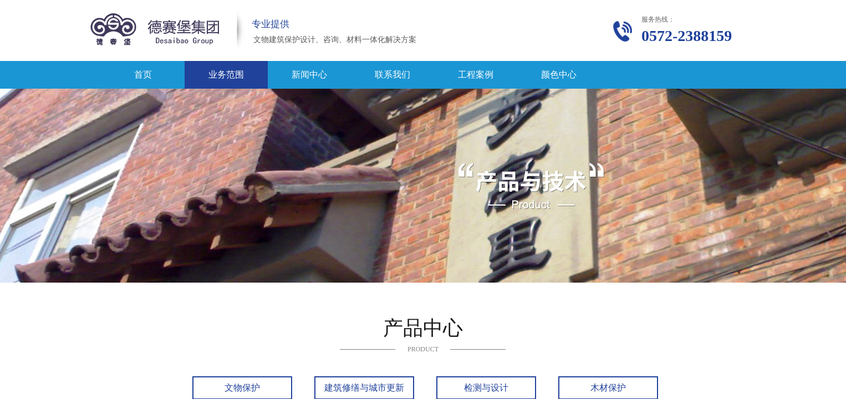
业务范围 (226, 74)
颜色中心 (559, 74)
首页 (143, 74)
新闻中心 (309, 74)
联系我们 (392, 74)
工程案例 (475, 74)
